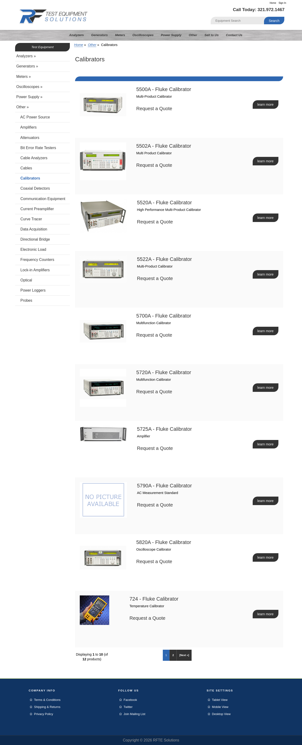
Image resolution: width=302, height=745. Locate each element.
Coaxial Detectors (33, 188)
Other (92, 45)
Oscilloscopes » (29, 87)
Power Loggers (31, 290)
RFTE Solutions (166, 740)
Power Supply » (29, 97)
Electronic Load (31, 249)
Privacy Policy (43, 714)
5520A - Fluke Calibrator (164, 202)
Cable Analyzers (31, 158)
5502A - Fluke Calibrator (163, 146)
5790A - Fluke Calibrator (164, 486)
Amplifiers (26, 127)
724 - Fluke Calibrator (154, 599)
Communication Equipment (40, 199)
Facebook (130, 700)
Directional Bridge (33, 239)
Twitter (128, 707)
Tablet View (219, 700)
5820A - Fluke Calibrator (163, 542)
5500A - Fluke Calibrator (163, 89)
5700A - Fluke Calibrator (163, 316)
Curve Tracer (29, 219)
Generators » (27, 66)
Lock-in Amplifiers (33, 270)
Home (273, 3)
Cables (24, 168)
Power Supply (171, 35)
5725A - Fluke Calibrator (164, 429)
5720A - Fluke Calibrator (163, 372)
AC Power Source (33, 117)
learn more (265, 104)
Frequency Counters (35, 260)
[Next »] (184, 655)
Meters (120, 35)
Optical (24, 280)
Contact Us (234, 35)
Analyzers (76, 35)
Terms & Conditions (47, 700)
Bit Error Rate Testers (36, 148)
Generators (99, 35)
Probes (24, 300)
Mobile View (220, 707)
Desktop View (221, 714)
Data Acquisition (31, 229)
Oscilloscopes (142, 35)
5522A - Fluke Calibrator (164, 259)
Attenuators (27, 138)
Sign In (282, 3)
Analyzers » (26, 56)
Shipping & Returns (47, 707)
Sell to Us (211, 35)
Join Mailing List (134, 714)
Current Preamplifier (35, 209)
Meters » (23, 77)
